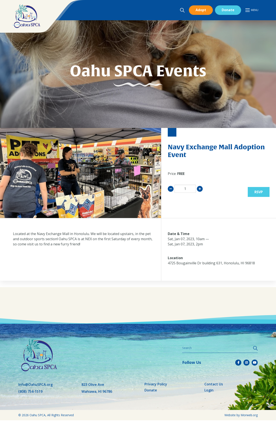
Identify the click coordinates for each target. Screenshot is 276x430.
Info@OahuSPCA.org (35, 384)
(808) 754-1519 (30, 391)
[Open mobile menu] (252, 10)
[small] (238, 363)
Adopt (201, 10)
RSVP (258, 192)
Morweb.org (249, 415)
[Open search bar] (182, 10)
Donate (228, 10)
